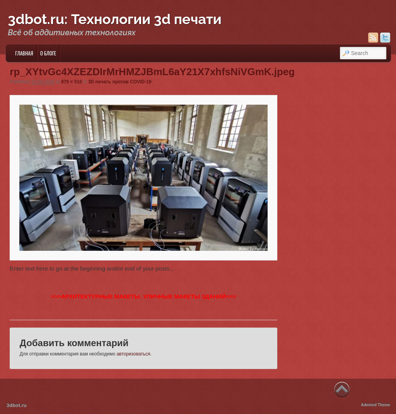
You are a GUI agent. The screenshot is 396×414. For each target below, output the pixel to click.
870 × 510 (71, 82)
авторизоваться (133, 354)
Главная (24, 53)
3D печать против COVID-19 (119, 82)
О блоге (48, 53)
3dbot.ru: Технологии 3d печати (115, 19)
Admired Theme (375, 405)
